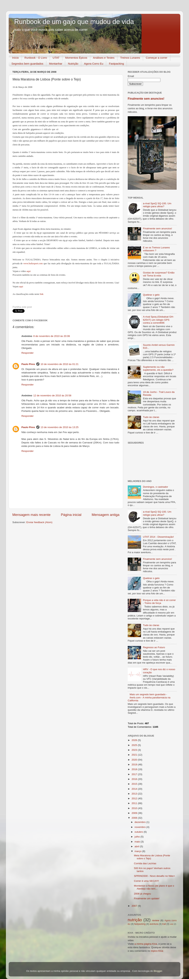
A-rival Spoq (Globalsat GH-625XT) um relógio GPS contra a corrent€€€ (158, 319)
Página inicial (71, 515)
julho (137, 836)
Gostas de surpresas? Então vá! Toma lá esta (158, 274)
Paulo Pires (28, 364)
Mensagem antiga (105, 515)
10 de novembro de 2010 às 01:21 (60, 364)
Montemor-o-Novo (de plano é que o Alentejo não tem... (154, 887)
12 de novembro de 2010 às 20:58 (52, 395)
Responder (27, 352)
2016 (135, 779)
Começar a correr (156, 57)
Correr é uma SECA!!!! (146, 881)
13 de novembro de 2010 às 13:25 (60, 427)
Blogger (158, 971)
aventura (154, 924)
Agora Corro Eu (93, 63)
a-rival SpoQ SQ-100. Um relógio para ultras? (157, 205)
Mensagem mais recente (31, 515)
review (155, 920)
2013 (135, 793)
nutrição (135, 920)
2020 (135, 759)
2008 (135, 817)
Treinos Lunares (130, 57)
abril (137, 846)
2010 (135, 808)
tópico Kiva (157, 950)
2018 (135, 769)
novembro (140, 827)
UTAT (56, 57)
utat (171, 924)
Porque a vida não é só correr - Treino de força (159, 601)
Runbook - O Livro (36, 57)
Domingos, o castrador (155, 486)
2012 (135, 798)
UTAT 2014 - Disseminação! (158, 536)
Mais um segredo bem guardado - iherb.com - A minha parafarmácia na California (149, 697)
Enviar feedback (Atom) (39, 522)
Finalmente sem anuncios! (146, 98)
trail (164, 924)
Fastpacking (116, 63)
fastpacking (139, 924)
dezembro (140, 822)
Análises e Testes (103, 57)
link (42, 294)
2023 (135, 750)
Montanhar (55, 63)
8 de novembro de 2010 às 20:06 (51, 336)
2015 (135, 783)
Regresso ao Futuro (154, 647)
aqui (29, 271)
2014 (135, 788)
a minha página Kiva (146, 943)
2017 (135, 774)
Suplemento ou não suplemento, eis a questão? (158, 368)
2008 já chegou (142, 893)
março (138, 851)
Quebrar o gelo (151, 294)
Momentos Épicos (76, 57)
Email (131, 76)
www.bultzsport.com (33, 263)
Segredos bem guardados (27, 63)
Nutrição (73, 63)
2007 (135, 905)
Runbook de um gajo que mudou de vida (74, 21)
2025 (135, 745)
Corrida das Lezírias (145, 863)
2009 (135, 813)
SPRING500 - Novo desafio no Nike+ (154, 876)
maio (138, 841)
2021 (135, 754)
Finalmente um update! (146, 898)
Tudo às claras (151, 417)
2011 (135, 803)
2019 (135, 764)
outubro (139, 831)
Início (15, 57)
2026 (135, 740)
